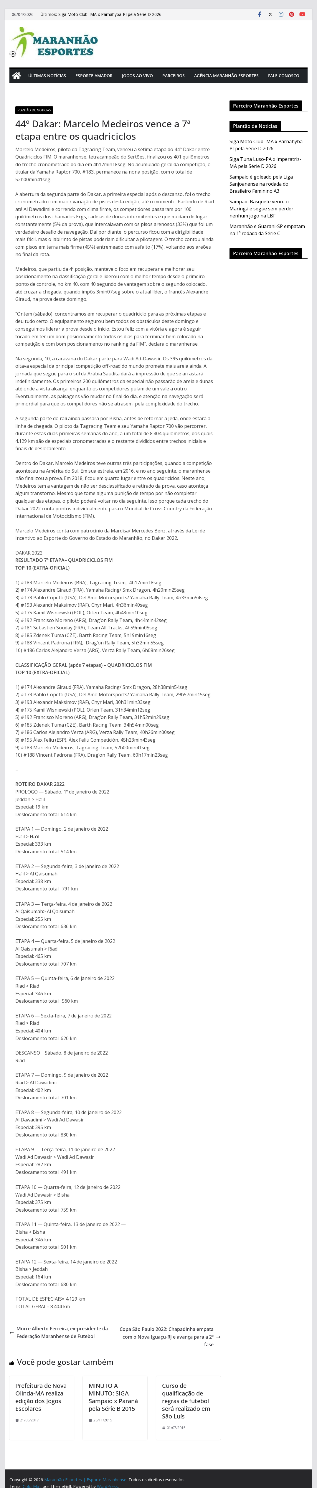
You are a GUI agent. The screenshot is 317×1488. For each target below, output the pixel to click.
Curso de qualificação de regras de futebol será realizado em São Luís (186, 1401)
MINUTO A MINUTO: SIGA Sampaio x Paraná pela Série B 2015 (113, 1397)
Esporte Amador (94, 75)
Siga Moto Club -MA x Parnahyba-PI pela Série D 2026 (109, 14)
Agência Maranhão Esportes (226, 75)
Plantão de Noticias (34, 110)
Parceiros (173, 75)
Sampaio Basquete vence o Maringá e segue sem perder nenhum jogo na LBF (261, 208)
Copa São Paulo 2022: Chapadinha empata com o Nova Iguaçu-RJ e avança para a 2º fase (170, 1336)
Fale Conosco (283, 75)
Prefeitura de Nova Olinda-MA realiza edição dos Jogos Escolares (41, 1397)
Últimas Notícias (47, 75)
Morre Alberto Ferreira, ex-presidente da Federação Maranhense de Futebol (58, 1332)
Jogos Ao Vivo (137, 75)
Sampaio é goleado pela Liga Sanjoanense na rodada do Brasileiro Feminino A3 (261, 184)
